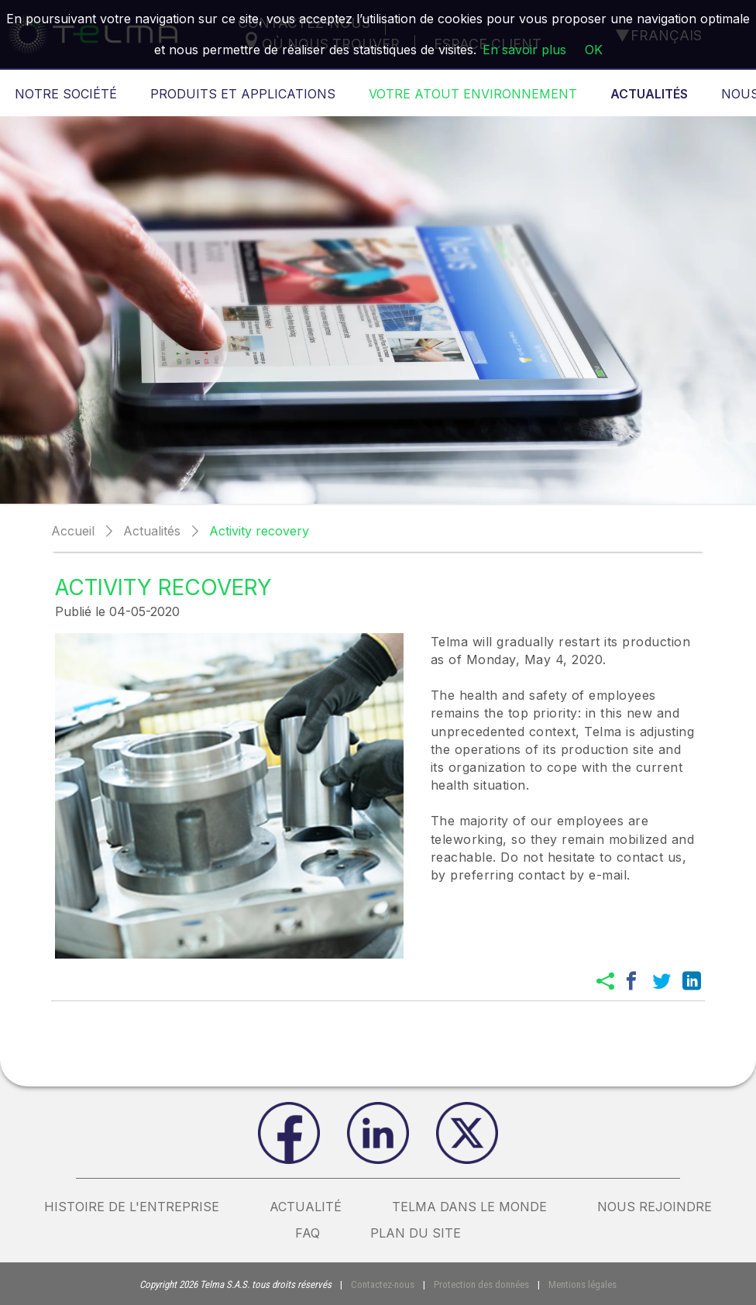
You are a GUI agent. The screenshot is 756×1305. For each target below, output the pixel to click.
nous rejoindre (654, 1206)
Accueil (72, 531)
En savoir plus (524, 49)
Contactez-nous (382, 1284)
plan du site (415, 1233)
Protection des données (481, 1284)
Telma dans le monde (469, 1206)
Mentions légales (582, 1284)
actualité (306, 1206)
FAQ (307, 1233)
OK (594, 49)
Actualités (151, 531)
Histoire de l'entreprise (131, 1206)
